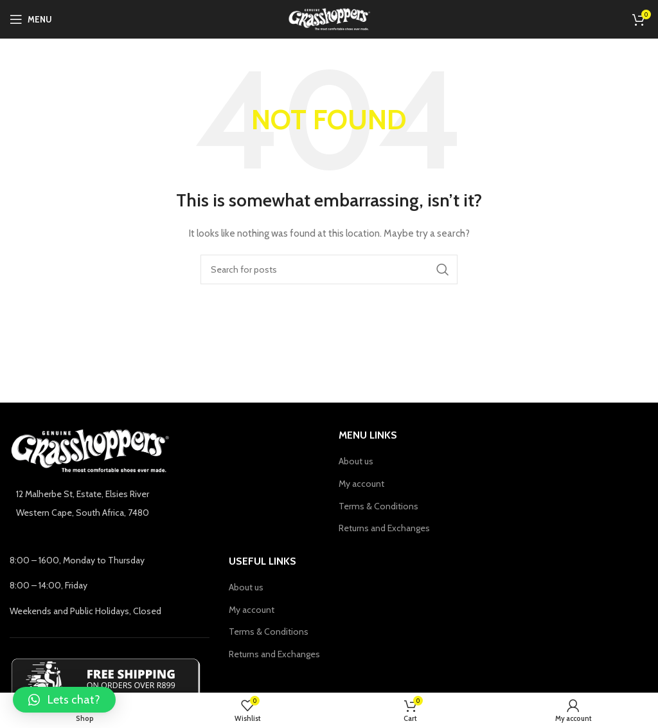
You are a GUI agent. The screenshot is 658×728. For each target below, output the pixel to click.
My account (361, 483)
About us (356, 461)
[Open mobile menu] (30, 19)
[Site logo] (329, 18)
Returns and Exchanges (384, 528)
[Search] (329, 269)
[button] (64, 700)
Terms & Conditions (378, 506)
